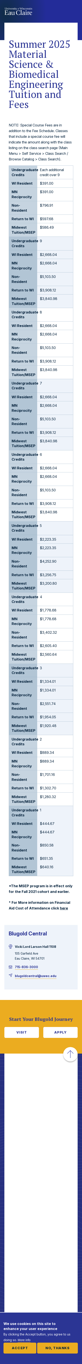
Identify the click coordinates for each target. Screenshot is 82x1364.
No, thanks (57, 1348)
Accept (20, 1348)
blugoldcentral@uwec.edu (35, 976)
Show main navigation (73, 11)
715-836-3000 (26, 967)
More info (24, 1340)
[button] (70, 1054)
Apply (60, 1032)
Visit (21, 1032)
